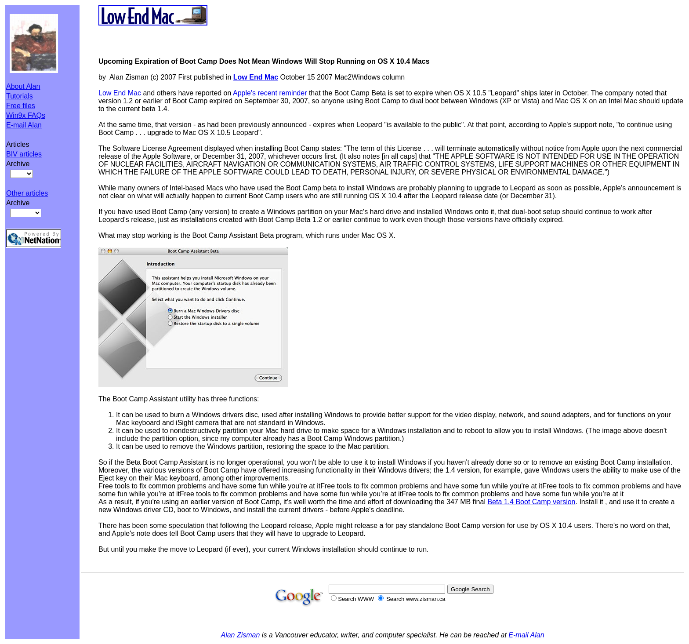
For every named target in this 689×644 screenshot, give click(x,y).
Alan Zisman (240, 635)
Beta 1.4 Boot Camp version (531, 502)
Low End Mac (119, 93)
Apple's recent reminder (270, 93)
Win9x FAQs (25, 115)
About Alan (23, 86)
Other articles (27, 193)
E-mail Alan (24, 125)
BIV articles (24, 154)
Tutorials (19, 96)
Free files (20, 105)
